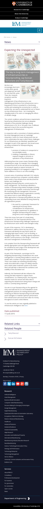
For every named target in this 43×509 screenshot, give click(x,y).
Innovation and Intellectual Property (15, 435)
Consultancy (8, 475)
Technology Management (12, 454)
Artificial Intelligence (10, 394)
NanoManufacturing (10, 443)
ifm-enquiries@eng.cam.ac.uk (11, 373)
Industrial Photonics (10, 424)
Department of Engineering (17, 498)
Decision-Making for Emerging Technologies (17, 405)
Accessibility (16, 506)
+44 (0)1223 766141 (8, 370)
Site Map (5, 376)
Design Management (10, 408)
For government (9, 483)
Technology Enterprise (11, 451)
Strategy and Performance (12, 449)
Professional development (12, 478)
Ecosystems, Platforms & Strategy (14, 416)
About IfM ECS (8, 472)
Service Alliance (9, 457)
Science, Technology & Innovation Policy (16, 446)
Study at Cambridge (21, 18)
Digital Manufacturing (11, 411)
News (15, 37)
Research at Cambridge (21, 10)
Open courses (9, 489)
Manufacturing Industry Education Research (17, 440)
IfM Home (7, 37)
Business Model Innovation (12, 400)
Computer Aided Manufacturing (14, 403)
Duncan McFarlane (15, 338)
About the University (21, 14)
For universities (9, 486)
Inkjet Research (9, 432)
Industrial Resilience (10, 427)
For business (8, 480)
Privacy (22, 376)
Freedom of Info (13, 376)
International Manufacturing (12, 438)
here (26, 305)
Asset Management (10, 397)
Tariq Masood (13, 333)
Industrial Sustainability (11, 430)
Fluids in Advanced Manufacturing (14, 419)
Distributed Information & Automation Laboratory (19, 413)
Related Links (12, 323)
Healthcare (8, 421)
